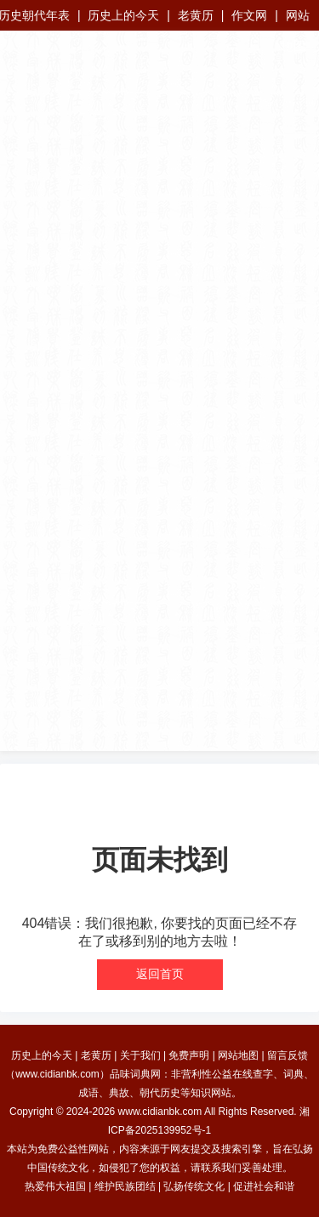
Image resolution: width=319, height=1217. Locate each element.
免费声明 (188, 1055)
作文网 (249, 15)
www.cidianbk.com (160, 1111)
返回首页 (160, 974)
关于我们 (140, 1055)
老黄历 (196, 15)
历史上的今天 (123, 15)
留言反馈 (287, 1055)
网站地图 (238, 1055)
